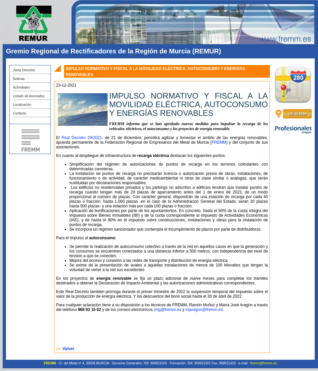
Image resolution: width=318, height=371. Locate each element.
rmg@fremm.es (168, 309)
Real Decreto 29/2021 (81, 137)
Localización (22, 105)
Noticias (19, 79)
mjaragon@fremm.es (204, 309)
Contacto (19, 113)
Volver (68, 348)
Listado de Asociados (28, 96)
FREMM (219, 142)
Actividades (21, 87)
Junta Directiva (24, 70)
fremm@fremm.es (263, 363)
